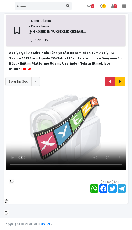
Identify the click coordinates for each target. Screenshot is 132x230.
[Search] (39, 6)
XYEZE (46, 224)
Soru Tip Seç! (18, 81)
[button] (7, 6)
